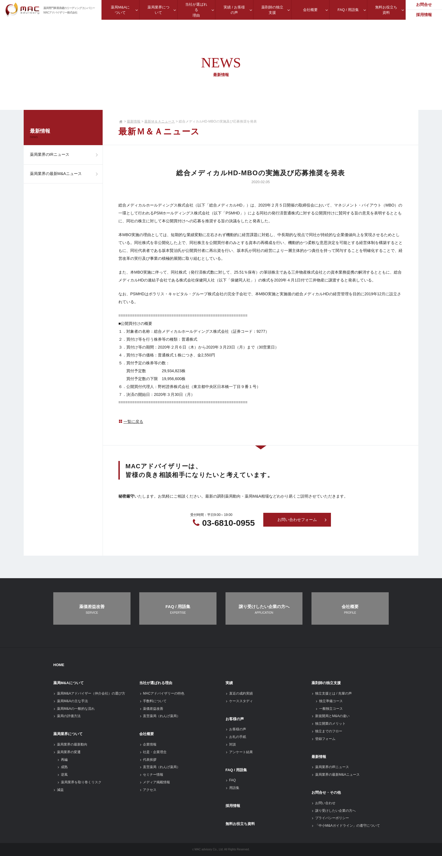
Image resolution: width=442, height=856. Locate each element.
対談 (231, 744)
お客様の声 (235, 719)
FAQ (231, 780)
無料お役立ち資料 (240, 824)
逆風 (62, 775)
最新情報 (133, 121)
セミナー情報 (151, 775)
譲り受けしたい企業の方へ (333, 811)
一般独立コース (329, 709)
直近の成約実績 (239, 693)
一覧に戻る (130, 421)
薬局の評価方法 (67, 716)
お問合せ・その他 (326, 792)
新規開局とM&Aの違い (330, 716)
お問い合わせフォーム (302, 519)
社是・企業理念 (153, 752)
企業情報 (147, 744)
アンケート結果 (239, 752)
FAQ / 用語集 (236, 770)
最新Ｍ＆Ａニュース (159, 121)
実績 (229, 683)
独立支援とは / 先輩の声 (331, 693)
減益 (58, 790)
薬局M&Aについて (68, 683)
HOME (58, 665)
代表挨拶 (147, 760)
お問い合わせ (323, 803)
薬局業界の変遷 (67, 752)
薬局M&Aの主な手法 (70, 701)
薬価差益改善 (151, 709)
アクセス (147, 790)
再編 (62, 760)
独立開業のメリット (328, 724)
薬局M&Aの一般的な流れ (74, 709)
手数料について (153, 701)
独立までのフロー (326, 731)
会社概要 (146, 734)
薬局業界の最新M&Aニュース (65, 175)
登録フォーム (323, 739)
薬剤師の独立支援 (326, 683)
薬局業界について (68, 734)
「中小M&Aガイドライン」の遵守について (345, 826)
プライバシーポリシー (330, 818)
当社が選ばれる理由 (155, 683)
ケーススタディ (239, 701)
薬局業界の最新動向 (70, 744)
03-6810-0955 (228, 522)
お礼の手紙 (236, 737)
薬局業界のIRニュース (65, 155)
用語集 (232, 788)
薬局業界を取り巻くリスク (79, 782)
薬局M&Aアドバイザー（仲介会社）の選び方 (89, 693)
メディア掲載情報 (154, 782)
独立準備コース (329, 701)
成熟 (62, 767)
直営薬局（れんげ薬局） (159, 716)
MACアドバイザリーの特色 (161, 693)
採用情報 (233, 806)
